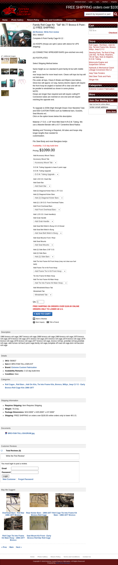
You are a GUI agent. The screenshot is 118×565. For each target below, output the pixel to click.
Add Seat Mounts (39, 241)
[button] (101, 14)
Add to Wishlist (41, 319)
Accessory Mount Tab (41, 159)
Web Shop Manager (63, 563)
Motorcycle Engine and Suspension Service (98, 63)
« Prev (4, 547)
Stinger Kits (93, 80)
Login (90, 2)
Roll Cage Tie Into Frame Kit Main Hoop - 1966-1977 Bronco (13, 538)
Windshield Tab (39, 291)
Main (11, 547)
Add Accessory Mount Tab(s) (43, 155)
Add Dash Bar (38, 182)
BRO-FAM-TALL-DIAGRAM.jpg (20, 433)
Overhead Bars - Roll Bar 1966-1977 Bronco (13, 514)
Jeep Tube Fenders (97, 73)
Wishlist (105, 2)
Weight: (8, 409)
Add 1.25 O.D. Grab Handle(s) (44, 214)
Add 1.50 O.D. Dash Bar (42, 179)
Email (4, 468)
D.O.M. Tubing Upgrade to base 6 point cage (49, 167)
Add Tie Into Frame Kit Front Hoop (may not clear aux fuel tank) (54, 262)
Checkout (113, 33)
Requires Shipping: (13, 405)
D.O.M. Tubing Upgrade (42, 171)
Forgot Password (25, 479)
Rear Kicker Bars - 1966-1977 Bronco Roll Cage (39, 514)
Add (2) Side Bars (39, 253)
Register (114, 2)
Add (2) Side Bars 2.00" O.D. (44, 249)
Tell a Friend (54, 322)
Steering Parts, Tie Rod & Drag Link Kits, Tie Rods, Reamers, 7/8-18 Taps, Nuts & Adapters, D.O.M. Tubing (101, 56)
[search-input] (98, 14)
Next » (19, 547)
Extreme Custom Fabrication (24, 367)
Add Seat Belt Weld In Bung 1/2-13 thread (48, 226)
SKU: (35, 35)
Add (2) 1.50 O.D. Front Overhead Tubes (48, 202)
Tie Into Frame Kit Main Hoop (44, 276)
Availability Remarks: (14, 371)
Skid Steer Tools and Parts (100, 76)
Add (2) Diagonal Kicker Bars (44, 194)
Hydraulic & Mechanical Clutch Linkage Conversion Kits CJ (101, 69)
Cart (97, 2)
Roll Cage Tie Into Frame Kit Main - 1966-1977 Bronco (64, 514)
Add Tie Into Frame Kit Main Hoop (45, 279)
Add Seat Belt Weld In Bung (43, 230)
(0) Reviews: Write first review (46, 32)
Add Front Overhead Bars (42, 206)
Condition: (9, 374)
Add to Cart (42, 314)
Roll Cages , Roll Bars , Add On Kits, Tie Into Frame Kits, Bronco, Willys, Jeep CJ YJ (42, 384)
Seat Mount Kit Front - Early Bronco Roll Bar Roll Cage (39, 537)
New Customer (9, 479)
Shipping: (9, 415)
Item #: (8, 364)
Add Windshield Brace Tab (43, 288)
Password (6, 472)
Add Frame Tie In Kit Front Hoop (45, 268)
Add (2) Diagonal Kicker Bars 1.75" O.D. (48, 191)
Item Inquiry (40, 322)
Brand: (8, 367)
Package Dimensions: (14, 412)
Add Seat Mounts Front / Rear (44, 238)
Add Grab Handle (39, 218)
